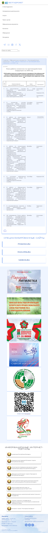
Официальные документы (10, 24)
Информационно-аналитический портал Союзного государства (23, 495)
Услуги (4, 15)
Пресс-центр (6, 20)
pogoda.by (24, 244)
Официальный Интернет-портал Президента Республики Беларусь (22, 474)
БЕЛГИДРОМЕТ (16, 3)
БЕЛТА (16, 530)
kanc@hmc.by (8, 523)
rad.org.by (24, 252)
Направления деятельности (11, 11)
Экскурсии (6, 37)
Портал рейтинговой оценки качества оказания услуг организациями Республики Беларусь (22, 481)
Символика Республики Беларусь (19, 454)
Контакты (5, 28)
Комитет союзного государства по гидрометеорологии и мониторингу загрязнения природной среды (23, 502)
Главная (5, 60)
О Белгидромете (8, 6)
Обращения (6, 33)
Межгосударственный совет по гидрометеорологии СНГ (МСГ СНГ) (19, 488)
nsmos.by (24, 260)
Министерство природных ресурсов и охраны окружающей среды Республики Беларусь (22, 468)
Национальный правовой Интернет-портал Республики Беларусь (21, 461)
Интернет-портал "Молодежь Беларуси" (20, 508)
